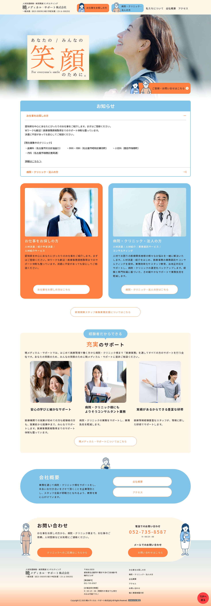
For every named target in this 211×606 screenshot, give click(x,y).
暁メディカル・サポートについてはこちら (103, 441)
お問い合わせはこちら (150, 552)
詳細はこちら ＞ (33, 161)
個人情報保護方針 (136, 593)
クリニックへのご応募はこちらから (68, 552)
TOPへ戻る (203, 598)
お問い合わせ (134, 588)
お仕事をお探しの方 (137, 570)
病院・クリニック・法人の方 (141, 574)
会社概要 (171, 8)
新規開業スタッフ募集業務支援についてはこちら (103, 312)
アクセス (183, 8)
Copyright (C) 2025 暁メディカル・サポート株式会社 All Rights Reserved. (99, 600)
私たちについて (155, 8)
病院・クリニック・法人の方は (147, 289)
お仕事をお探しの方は (54, 289)
